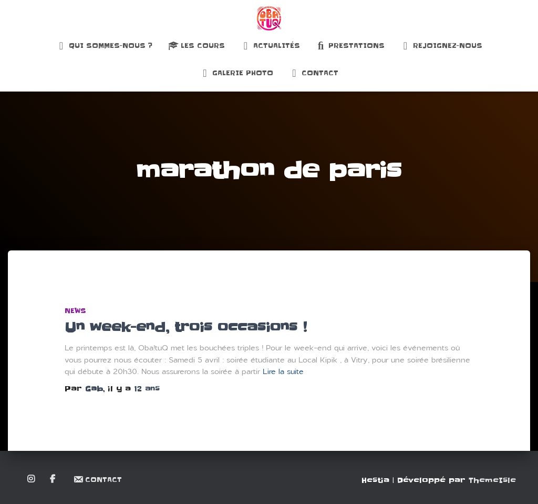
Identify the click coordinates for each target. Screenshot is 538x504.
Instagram (32, 479)
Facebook (53, 479)
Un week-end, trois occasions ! (186, 327)
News (75, 310)
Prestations (350, 46)
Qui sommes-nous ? (104, 46)
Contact (313, 73)
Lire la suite (283, 372)
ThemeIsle (492, 480)
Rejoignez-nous (441, 46)
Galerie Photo (236, 73)
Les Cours (196, 46)
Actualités (270, 46)
